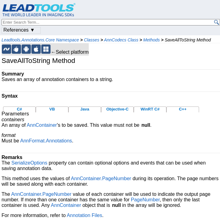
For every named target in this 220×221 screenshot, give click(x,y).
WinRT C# (150, 109)
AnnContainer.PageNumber (101, 178)
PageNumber (145, 199)
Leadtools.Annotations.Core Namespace (40, 39)
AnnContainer (42, 125)
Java (84, 109)
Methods (151, 39)
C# (19, 109)
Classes (91, 39)
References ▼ (19, 30)
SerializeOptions (29, 162)
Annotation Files (84, 215)
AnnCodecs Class (121, 39)
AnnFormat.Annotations (46, 140)
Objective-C (117, 109)
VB (52, 109)
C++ (183, 109)
